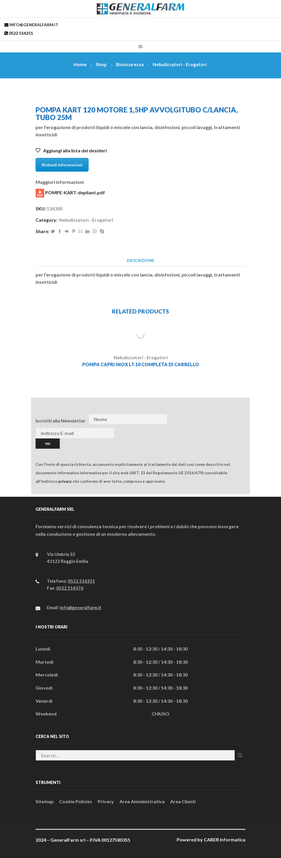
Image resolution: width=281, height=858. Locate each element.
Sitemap (45, 801)
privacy (65, 481)
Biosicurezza (130, 64)
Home (80, 64)
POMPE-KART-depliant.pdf (70, 193)
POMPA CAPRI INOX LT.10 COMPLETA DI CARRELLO (140, 364)
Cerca (240, 755)
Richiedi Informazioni (62, 164)
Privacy (106, 801)
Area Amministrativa (142, 801)
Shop (101, 64)
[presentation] (233, 419)
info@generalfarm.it (33, 24)
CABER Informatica (224, 839)
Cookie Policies (75, 801)
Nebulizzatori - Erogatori (180, 64)
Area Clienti (183, 801)
